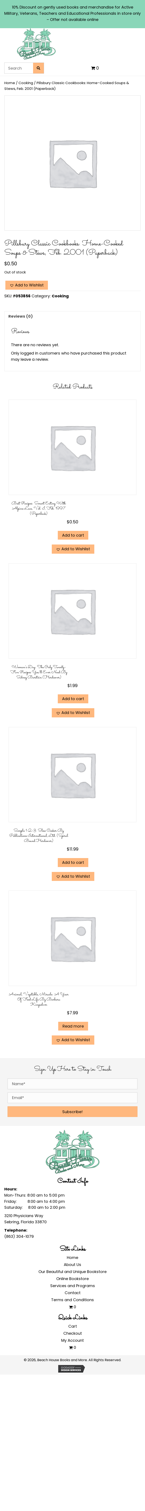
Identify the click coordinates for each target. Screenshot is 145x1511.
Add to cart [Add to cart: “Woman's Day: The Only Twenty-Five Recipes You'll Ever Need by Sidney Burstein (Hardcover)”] (73, 698)
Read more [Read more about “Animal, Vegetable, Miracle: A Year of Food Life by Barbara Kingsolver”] (73, 1026)
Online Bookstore (72, 1278)
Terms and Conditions (72, 1299)
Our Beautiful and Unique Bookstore (72, 1271)
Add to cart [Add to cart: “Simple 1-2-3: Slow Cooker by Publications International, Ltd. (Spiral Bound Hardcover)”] (73, 862)
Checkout (72, 1333)
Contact (73, 1292)
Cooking (25, 82)
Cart (72, 1326)
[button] (26, 285)
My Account (72, 1340)
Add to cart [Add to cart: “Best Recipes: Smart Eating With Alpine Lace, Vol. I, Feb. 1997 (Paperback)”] (73, 535)
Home (9, 82)
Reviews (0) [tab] (20, 316)
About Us (72, 1264)
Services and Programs (72, 1285)
